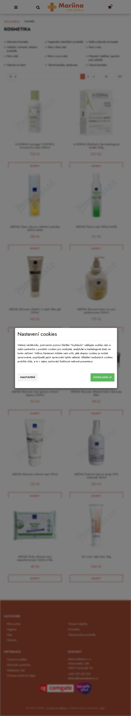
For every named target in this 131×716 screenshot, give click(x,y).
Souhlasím (102, 377)
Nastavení (27, 377)
